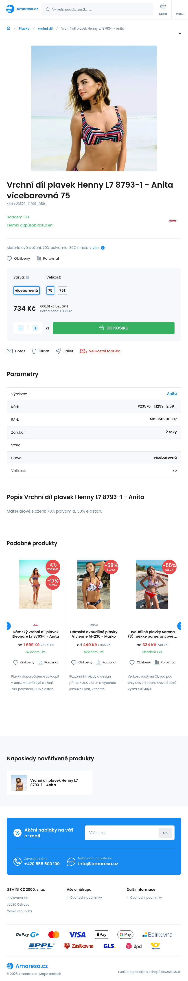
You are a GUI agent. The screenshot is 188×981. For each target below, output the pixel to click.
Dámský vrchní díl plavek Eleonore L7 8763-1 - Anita (35, 634)
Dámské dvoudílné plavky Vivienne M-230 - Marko (94, 634)
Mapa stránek (50, 974)
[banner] (21, 8)
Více (96, 248)
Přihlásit (165, 833)
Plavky (24, 28)
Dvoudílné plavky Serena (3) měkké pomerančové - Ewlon (152, 634)
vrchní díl (45, 28)
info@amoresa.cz (98, 863)
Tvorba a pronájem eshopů (139, 972)
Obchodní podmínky (86, 897)
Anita (172, 393)
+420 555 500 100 (42, 864)
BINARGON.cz (171, 972)
